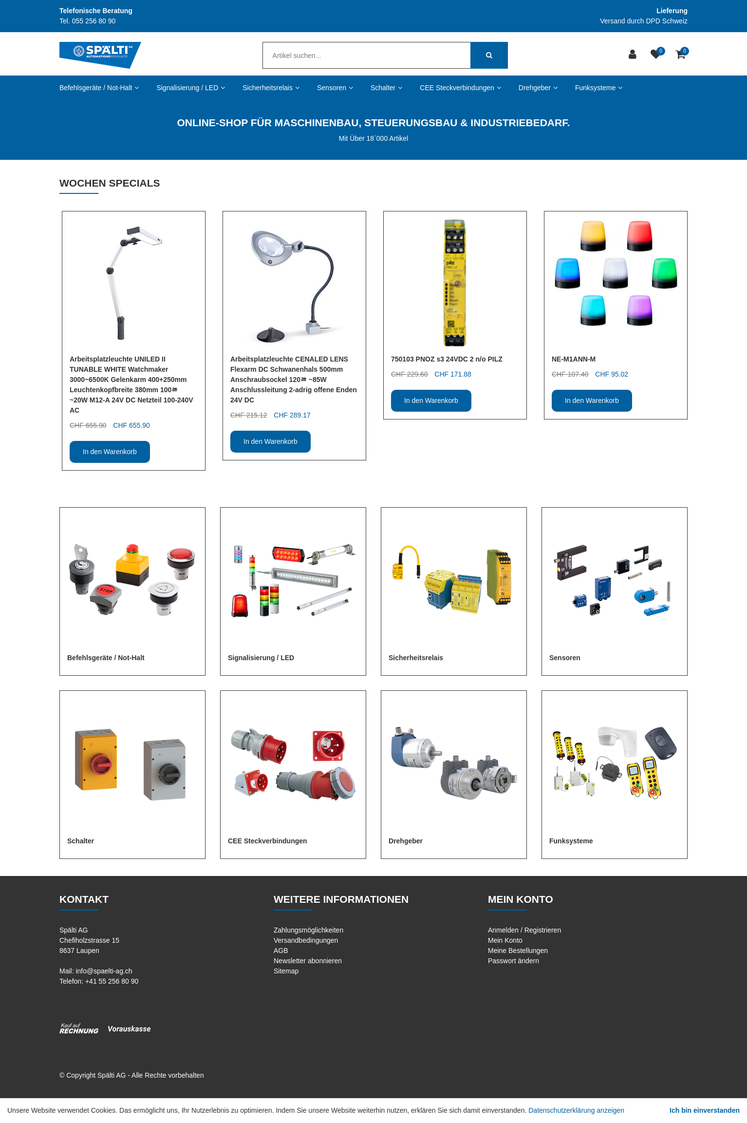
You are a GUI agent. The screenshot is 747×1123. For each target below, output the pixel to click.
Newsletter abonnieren (308, 961)
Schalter (80, 841)
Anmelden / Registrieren (524, 930)
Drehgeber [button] (538, 88)
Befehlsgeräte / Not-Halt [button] (99, 88)
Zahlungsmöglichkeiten (308, 930)
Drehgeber (406, 841)
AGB (281, 950)
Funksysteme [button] (598, 88)
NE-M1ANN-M (574, 359)
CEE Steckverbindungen (267, 841)
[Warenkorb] (681, 55)
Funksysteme (571, 841)
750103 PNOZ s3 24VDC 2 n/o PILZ (447, 359)
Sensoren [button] (335, 88)
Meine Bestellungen (518, 950)
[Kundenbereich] (634, 55)
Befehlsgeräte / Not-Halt (106, 658)
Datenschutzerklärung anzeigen (576, 1110)
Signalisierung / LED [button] (190, 88)
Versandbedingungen (306, 940)
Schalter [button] (386, 88)
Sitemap (286, 971)
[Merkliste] (657, 55)
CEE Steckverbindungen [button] (460, 88)
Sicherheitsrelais (416, 658)
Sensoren (564, 658)
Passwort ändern (513, 961)
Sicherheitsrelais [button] (271, 88)
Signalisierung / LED (261, 658)
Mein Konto (505, 940)
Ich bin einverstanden (705, 1110)
